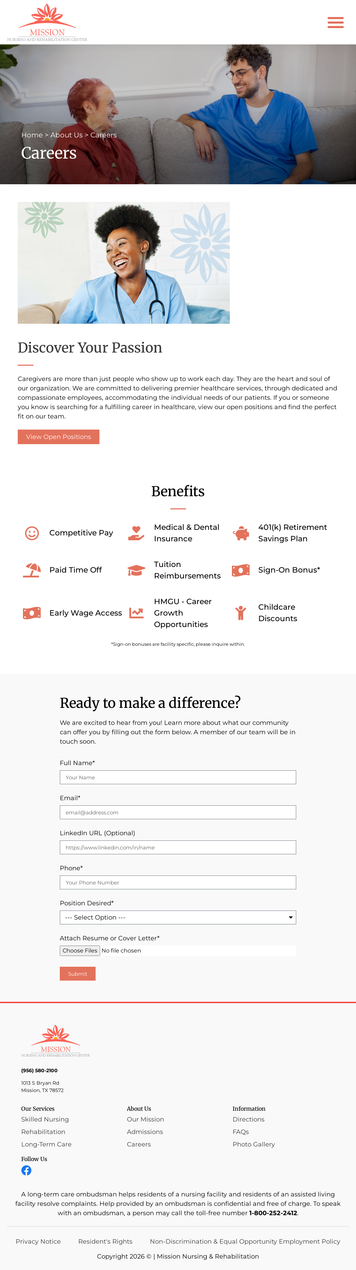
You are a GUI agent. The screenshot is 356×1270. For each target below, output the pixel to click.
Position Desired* (87, 903)
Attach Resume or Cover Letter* (110, 938)
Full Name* (77, 763)
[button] (336, 22)
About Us (66, 135)
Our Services (38, 1108)
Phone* (71, 868)
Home (32, 135)
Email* (70, 798)
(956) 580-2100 (39, 1070)
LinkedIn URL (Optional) (97, 833)
